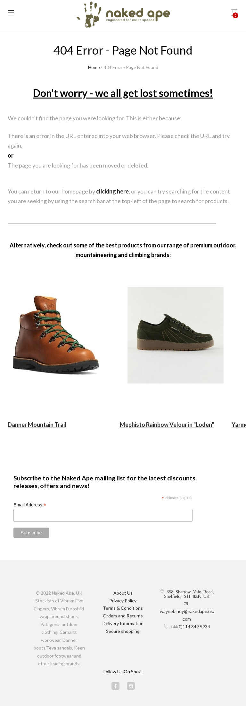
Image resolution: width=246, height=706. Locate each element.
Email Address (29, 505)
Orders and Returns (123, 615)
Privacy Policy (122, 600)
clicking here (112, 191)
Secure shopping (123, 631)
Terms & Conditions (123, 608)
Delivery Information (123, 623)
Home (94, 67)
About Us (123, 593)
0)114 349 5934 (194, 626)
